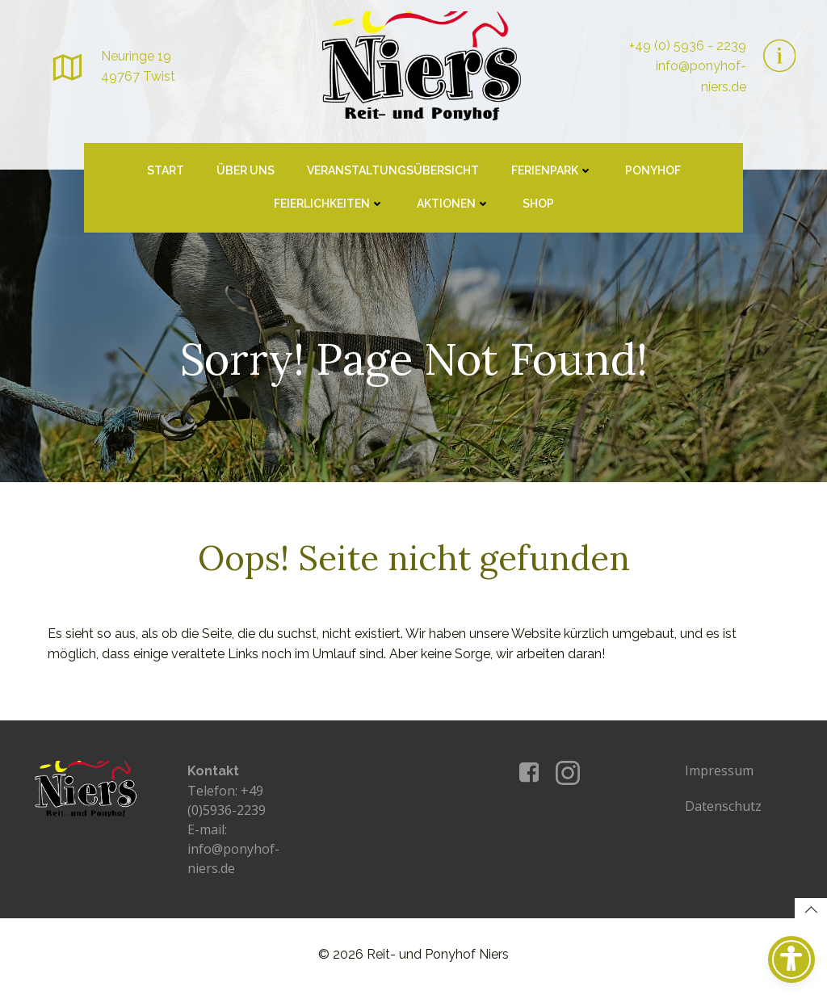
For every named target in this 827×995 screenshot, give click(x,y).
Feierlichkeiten (329, 206)
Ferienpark (552, 173)
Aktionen (453, 206)
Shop (538, 206)
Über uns (245, 173)
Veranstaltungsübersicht (393, 173)
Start (165, 173)
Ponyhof (653, 173)
